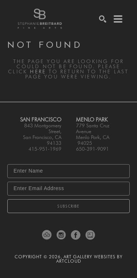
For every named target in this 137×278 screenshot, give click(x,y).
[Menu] (118, 19)
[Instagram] (62, 235)
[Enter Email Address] (68, 189)
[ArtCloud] (48, 235)
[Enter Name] (68, 171)
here (38, 71)
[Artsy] (90, 235)
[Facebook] (77, 235)
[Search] (102, 19)
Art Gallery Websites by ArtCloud (89, 259)
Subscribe (68, 206)
